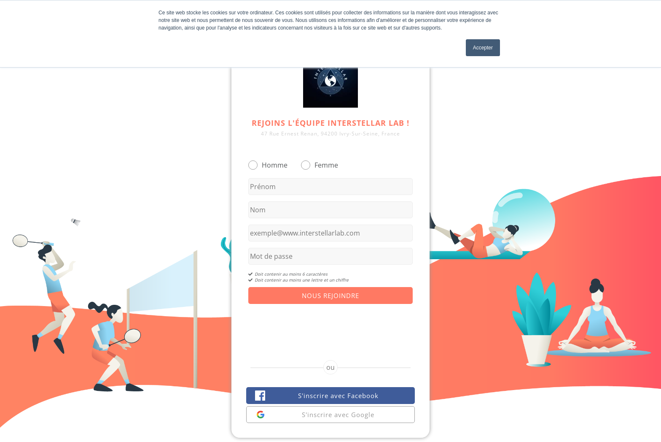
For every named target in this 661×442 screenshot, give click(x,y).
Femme (326, 165)
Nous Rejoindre (330, 295)
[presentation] (330, 324)
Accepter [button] (483, 48)
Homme (275, 165)
